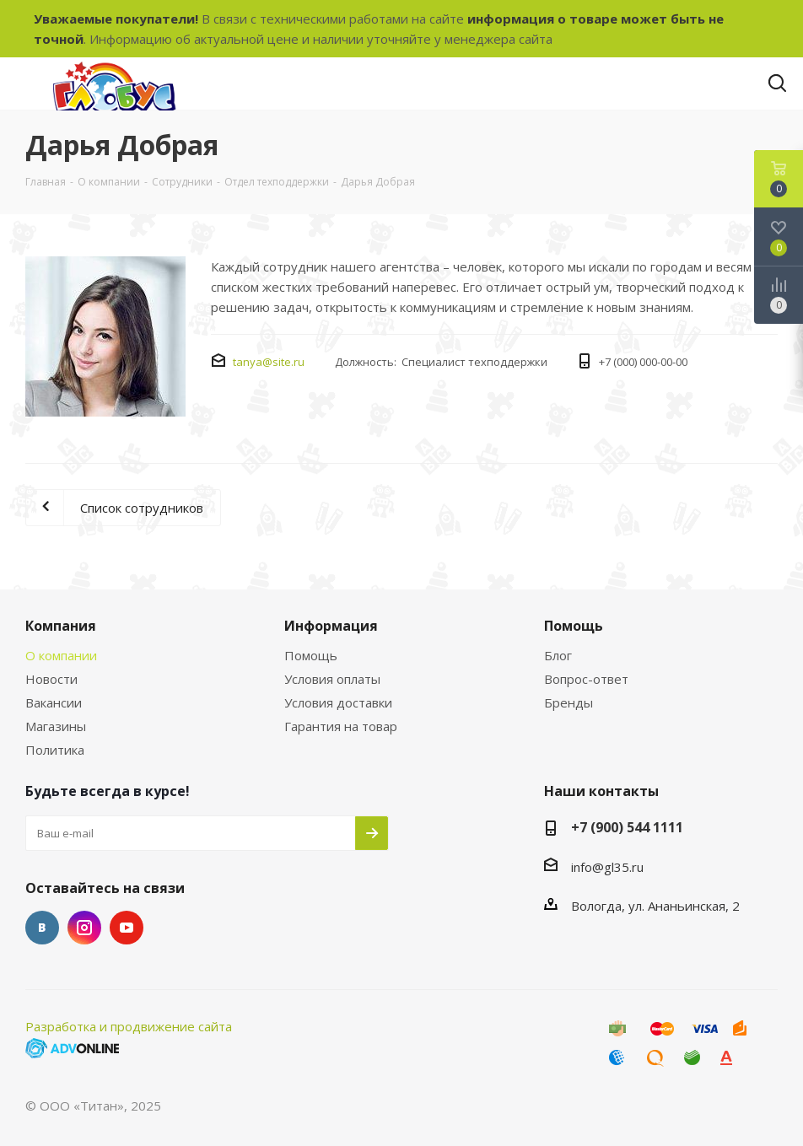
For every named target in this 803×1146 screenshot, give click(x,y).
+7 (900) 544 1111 (627, 827)
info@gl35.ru (607, 866)
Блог (558, 655)
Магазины (55, 726)
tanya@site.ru (268, 361)
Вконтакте (42, 927)
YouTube (126, 927)
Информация (331, 625)
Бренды (568, 702)
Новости (51, 678)
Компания (60, 625)
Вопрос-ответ (586, 678)
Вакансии (53, 702)
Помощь (310, 655)
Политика (54, 749)
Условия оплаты (332, 678)
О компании (61, 655)
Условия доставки (338, 702)
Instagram (84, 927)
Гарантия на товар (340, 726)
